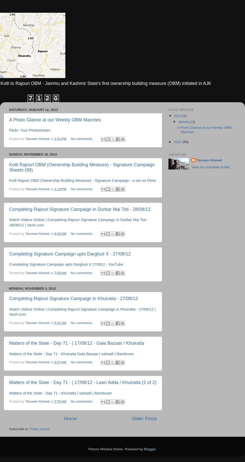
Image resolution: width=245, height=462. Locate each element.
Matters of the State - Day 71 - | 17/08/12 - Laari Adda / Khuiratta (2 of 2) (82, 382)
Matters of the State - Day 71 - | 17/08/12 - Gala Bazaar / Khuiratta (76, 343)
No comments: (82, 139)
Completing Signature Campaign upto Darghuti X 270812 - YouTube (66, 264)
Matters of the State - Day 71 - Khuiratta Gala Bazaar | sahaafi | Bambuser (71, 354)
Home (70, 418)
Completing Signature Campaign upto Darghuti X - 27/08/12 (70, 253)
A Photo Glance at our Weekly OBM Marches (55, 119)
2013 (178, 116)
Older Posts (144, 418)
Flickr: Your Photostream (30, 130)
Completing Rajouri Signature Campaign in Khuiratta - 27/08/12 (73, 298)
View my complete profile (210, 167)
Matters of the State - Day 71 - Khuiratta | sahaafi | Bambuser (60, 393)
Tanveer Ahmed (209, 160)
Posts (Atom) (40, 429)
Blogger (150, 449)
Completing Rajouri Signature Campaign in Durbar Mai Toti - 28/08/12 (80, 209)
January (184, 122)
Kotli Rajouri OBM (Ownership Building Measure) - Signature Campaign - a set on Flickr (82, 180)
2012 (178, 142)
